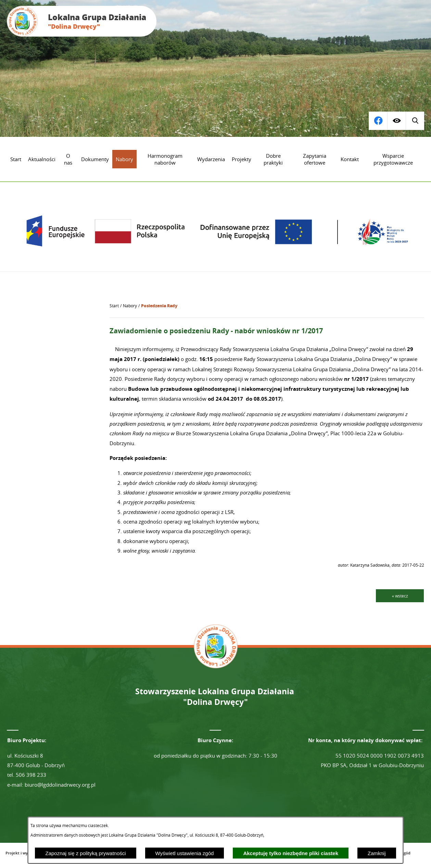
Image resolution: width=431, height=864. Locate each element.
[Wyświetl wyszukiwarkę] (378, 121)
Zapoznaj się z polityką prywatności (85, 853)
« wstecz (400, 595)
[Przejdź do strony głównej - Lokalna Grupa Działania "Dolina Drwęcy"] (81, 21)
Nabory (130, 305)
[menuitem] (16, 159)
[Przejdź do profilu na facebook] (415, 121)
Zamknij (377, 853)
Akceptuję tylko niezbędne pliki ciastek (290, 853)
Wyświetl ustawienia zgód (184, 853)
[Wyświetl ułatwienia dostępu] (396, 121)
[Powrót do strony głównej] (114, 306)
